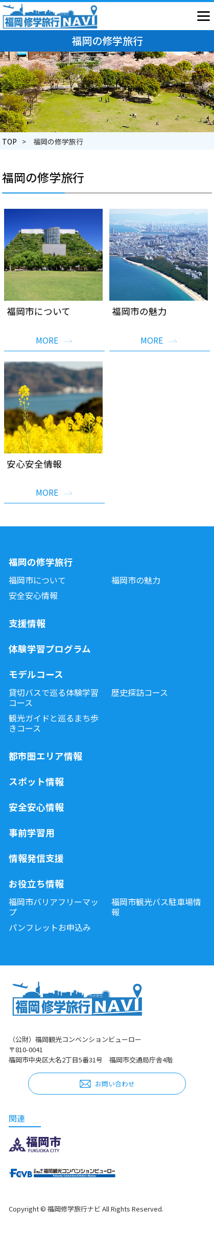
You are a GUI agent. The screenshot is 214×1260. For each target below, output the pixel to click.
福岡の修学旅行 (41, 561)
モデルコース (36, 674)
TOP (9, 141)
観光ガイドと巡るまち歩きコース (54, 723)
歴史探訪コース (139, 692)
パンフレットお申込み (50, 927)
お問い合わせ (115, 1083)
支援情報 (27, 623)
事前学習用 (32, 832)
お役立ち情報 (36, 883)
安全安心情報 (33, 595)
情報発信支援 (36, 858)
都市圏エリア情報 (45, 755)
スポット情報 (36, 781)
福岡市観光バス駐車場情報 (156, 906)
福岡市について (37, 580)
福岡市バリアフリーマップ (54, 906)
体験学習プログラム (50, 648)
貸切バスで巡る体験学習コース (54, 697)
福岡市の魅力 (135, 580)
